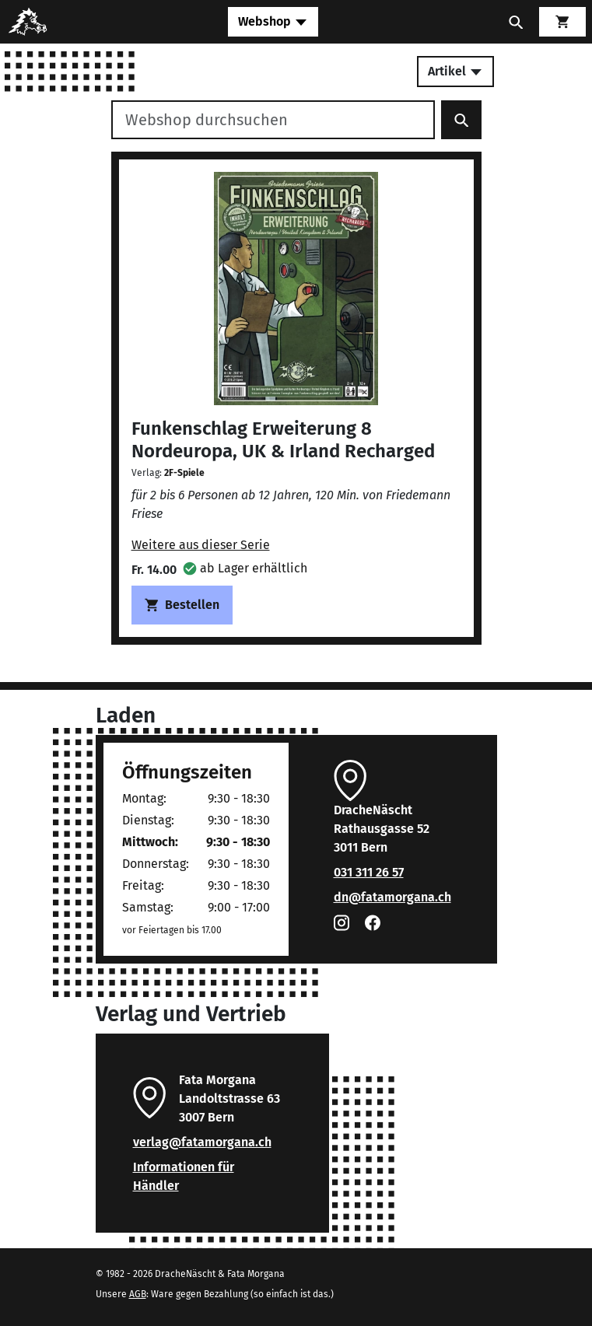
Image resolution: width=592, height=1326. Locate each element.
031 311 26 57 (369, 872)
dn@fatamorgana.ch (392, 897)
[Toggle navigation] (273, 22)
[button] (245, 568)
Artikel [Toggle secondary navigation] (455, 71)
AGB (137, 1294)
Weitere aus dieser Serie (200, 544)
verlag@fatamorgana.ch (202, 1142)
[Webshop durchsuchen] (273, 119)
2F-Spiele (184, 472)
